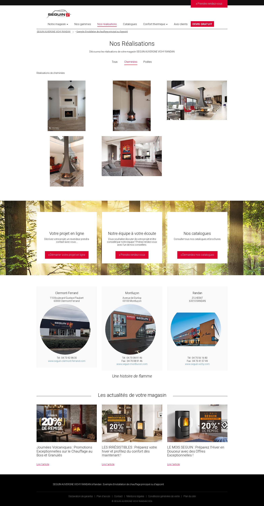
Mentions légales (135, 496)
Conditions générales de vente (164, 496)
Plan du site (190, 496)
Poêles (147, 61)
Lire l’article (43, 464)
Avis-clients (181, 24)
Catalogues (130, 24)
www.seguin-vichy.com (197, 364)
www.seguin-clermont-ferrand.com (66, 361)
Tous (115, 61)
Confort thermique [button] (155, 24)
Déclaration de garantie (81, 496)
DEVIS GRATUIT (202, 24)
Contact (118, 496)
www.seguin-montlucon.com (132, 364)
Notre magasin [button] (58, 24)
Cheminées (130, 61)
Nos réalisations (107, 24)
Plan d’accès (103, 496)
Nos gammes (82, 24)
